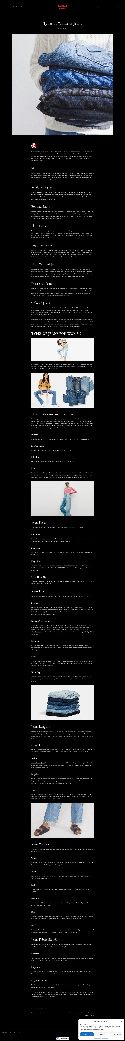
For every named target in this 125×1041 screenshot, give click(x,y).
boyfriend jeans (37, 632)
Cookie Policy (97, 1038)
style (36, 1009)
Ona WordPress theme (17, 1033)
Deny (101, 1034)
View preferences (116, 1034)
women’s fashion (43, 1009)
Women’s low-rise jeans (39, 539)
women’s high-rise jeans (70, 566)
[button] (121, 1021)
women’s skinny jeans (44, 607)
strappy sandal (43, 767)
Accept (87, 1034)
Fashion (62, 18)
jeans (32, 1009)
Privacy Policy (105, 1038)
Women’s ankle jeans (38, 763)
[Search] (118, 6)
